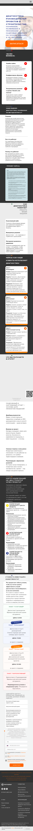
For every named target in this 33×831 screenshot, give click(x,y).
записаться (16, 765)
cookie (12, 828)
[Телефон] (7, 789)
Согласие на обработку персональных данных (16, 776)
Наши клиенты (21, 789)
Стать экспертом (5, 807)
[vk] (4, 789)
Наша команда (5, 803)
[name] (16, 741)
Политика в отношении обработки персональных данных (24, 805)
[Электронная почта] (2, 789)
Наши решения (22, 787)
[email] (16, 749)
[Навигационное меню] (31, 1)
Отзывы (3, 805)
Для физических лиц (23, 792)
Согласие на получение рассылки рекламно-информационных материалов (16, 761)
